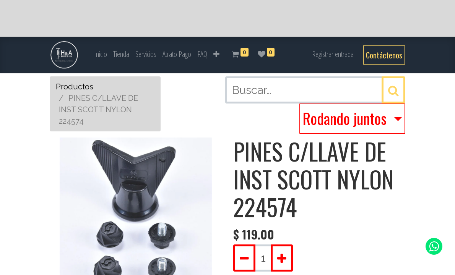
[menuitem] (100, 54)
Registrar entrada (333, 54)
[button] (216, 54)
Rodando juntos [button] (346, 118)
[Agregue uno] (282, 258)
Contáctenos (384, 55)
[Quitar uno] (244, 258)
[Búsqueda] (393, 90)
